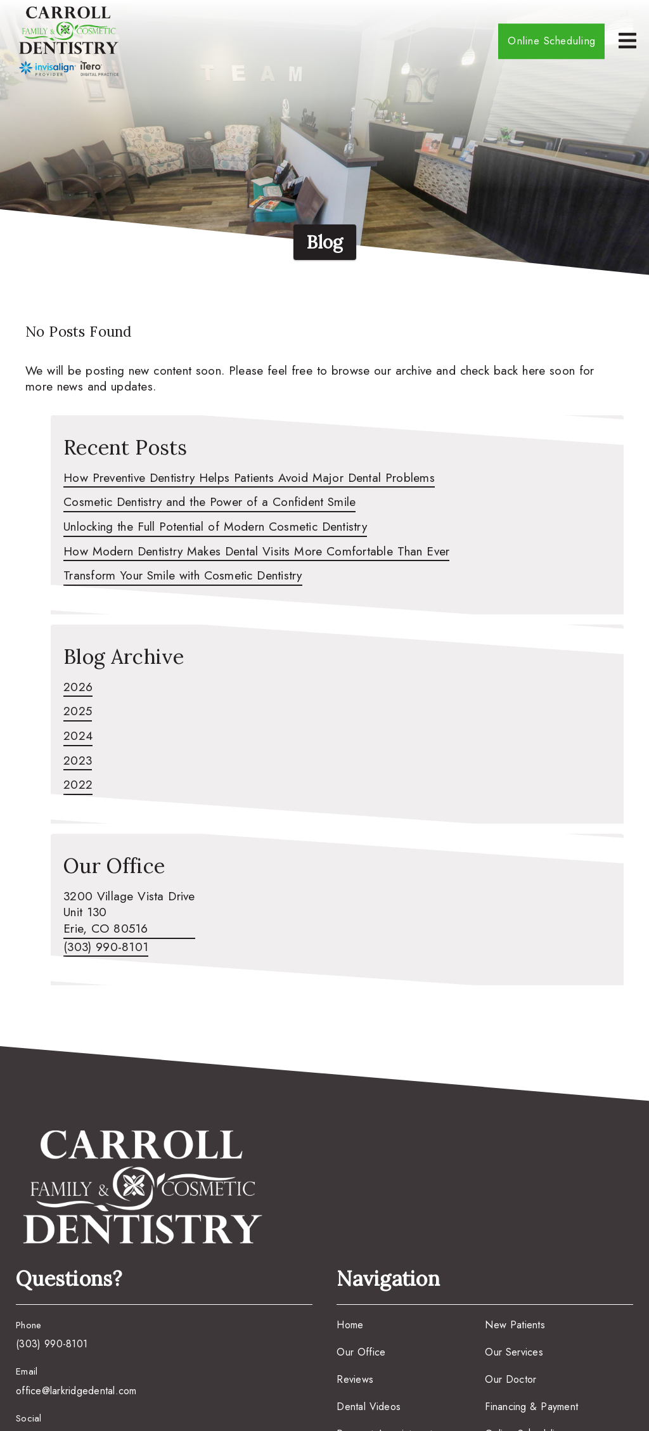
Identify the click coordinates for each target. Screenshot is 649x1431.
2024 (78, 736)
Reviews (355, 1379)
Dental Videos (369, 1406)
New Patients (515, 1325)
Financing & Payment (531, 1406)
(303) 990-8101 (105, 947)
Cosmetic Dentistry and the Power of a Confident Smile (209, 502)
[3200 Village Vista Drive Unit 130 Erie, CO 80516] (129, 913)
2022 (78, 785)
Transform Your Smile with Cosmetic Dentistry (182, 575)
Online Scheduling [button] (551, 40)
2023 (77, 761)
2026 (78, 687)
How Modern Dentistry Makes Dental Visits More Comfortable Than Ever (256, 551)
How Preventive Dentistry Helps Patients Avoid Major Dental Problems (249, 478)
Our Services (514, 1352)
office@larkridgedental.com (76, 1390)
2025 (77, 711)
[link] (69, 41)
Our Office (361, 1352)
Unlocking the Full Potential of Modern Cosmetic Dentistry (215, 527)
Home (350, 1325)
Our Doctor (510, 1379)
